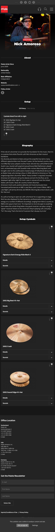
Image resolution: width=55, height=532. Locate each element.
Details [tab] (5, 260)
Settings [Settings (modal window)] (35, 525)
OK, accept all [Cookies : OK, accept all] (22, 525)
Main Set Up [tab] (31, 108)
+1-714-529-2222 (6, 452)
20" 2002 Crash (9, 122)
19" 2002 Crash (9, 127)
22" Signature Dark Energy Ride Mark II (17, 125)
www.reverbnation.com (10, 85)
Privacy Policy (24, 512)
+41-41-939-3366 (6, 435)
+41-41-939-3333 (6, 433)
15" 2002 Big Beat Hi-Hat (12, 120)
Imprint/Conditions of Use (9, 512)
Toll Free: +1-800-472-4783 (9, 450)
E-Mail (3, 437)
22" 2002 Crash (9, 129)
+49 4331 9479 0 (6, 468)
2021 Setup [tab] (22, 108)
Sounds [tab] (5, 266)
